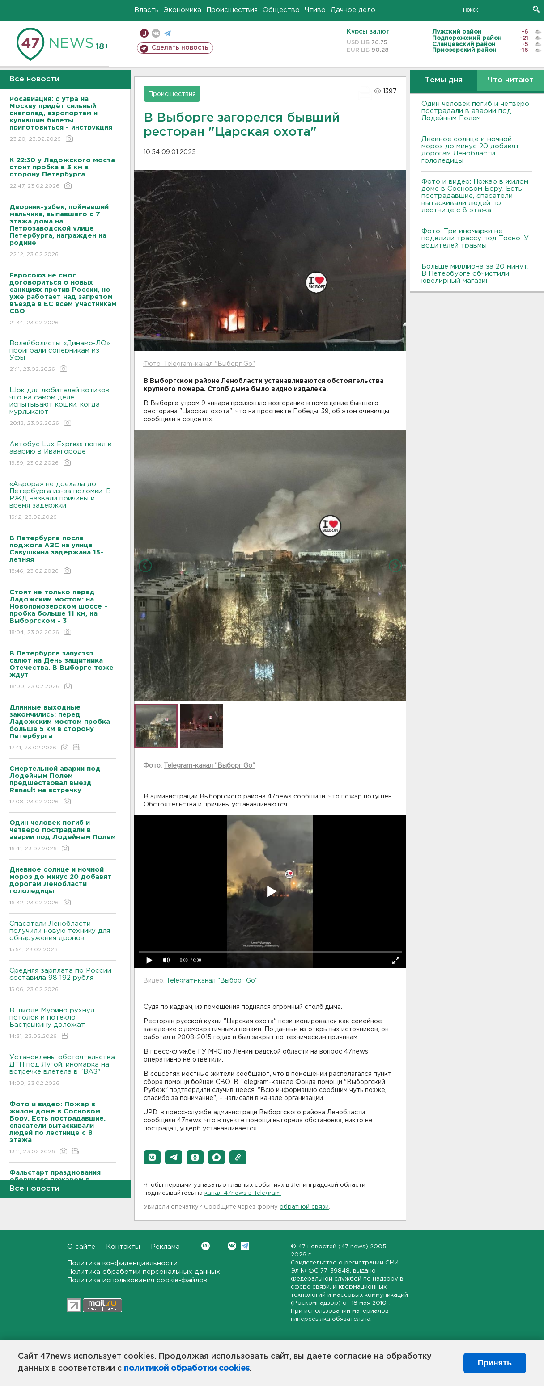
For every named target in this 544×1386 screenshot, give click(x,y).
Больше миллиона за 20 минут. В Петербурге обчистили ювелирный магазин (475, 274)
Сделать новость (180, 47)
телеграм (167, 33)
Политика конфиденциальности (122, 1263)
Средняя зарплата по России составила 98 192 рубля (62, 980)
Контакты (123, 1247)
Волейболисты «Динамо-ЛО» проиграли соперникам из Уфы (62, 356)
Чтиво (315, 10)
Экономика (182, 10)
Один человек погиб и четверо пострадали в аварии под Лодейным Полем (475, 111)
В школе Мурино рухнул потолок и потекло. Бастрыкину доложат (62, 1024)
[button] (152, 1157)
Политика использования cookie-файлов (137, 1280)
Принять (495, 1362)
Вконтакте (205, 1246)
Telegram (245, 1246)
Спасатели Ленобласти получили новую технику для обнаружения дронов (62, 937)
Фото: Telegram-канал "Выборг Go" (199, 364)
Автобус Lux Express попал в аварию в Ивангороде (62, 454)
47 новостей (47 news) (333, 1246)
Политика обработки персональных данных (143, 1272)
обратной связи (304, 1207)
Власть (146, 10)
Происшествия (232, 10)
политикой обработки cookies (187, 1368)
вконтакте (156, 33)
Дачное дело (353, 10)
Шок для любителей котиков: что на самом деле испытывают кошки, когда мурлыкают (62, 407)
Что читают (511, 80)
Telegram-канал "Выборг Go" (209, 766)
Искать (536, 9)
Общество (281, 10)
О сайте (81, 1247)
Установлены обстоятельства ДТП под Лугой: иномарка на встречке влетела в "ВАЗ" (62, 1070)
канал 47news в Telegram (242, 1193)
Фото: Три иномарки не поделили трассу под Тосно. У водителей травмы (475, 238)
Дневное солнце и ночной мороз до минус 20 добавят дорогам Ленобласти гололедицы (470, 150)
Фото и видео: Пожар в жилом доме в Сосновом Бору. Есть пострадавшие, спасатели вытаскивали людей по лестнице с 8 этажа (474, 196)
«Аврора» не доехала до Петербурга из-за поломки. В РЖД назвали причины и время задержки (62, 501)
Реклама (165, 1247)
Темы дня (444, 80)
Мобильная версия (144, 33)
